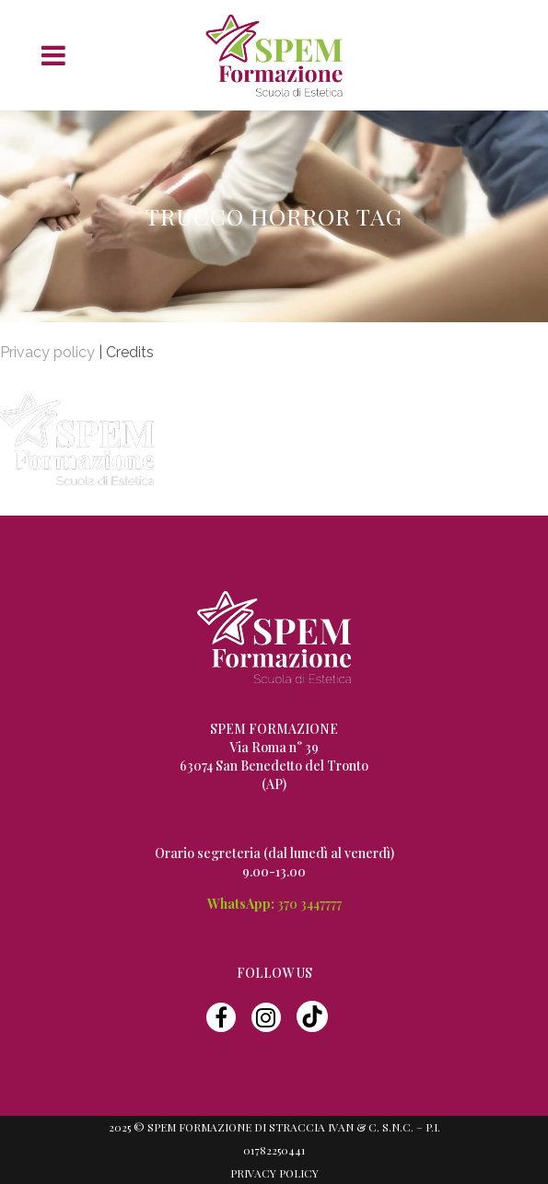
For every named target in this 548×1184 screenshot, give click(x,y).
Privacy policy (47, 352)
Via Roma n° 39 (274, 747)
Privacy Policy (274, 1173)
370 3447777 (309, 903)
